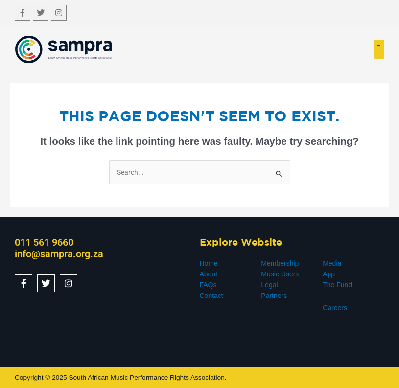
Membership (280, 263)
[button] (379, 49)
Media (332, 263)
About (209, 274)
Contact (211, 295)
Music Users (280, 274)
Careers (335, 308)
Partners (274, 295)
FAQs (208, 285)
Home (209, 263)
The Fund (337, 285)
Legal (269, 285)
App (329, 274)
